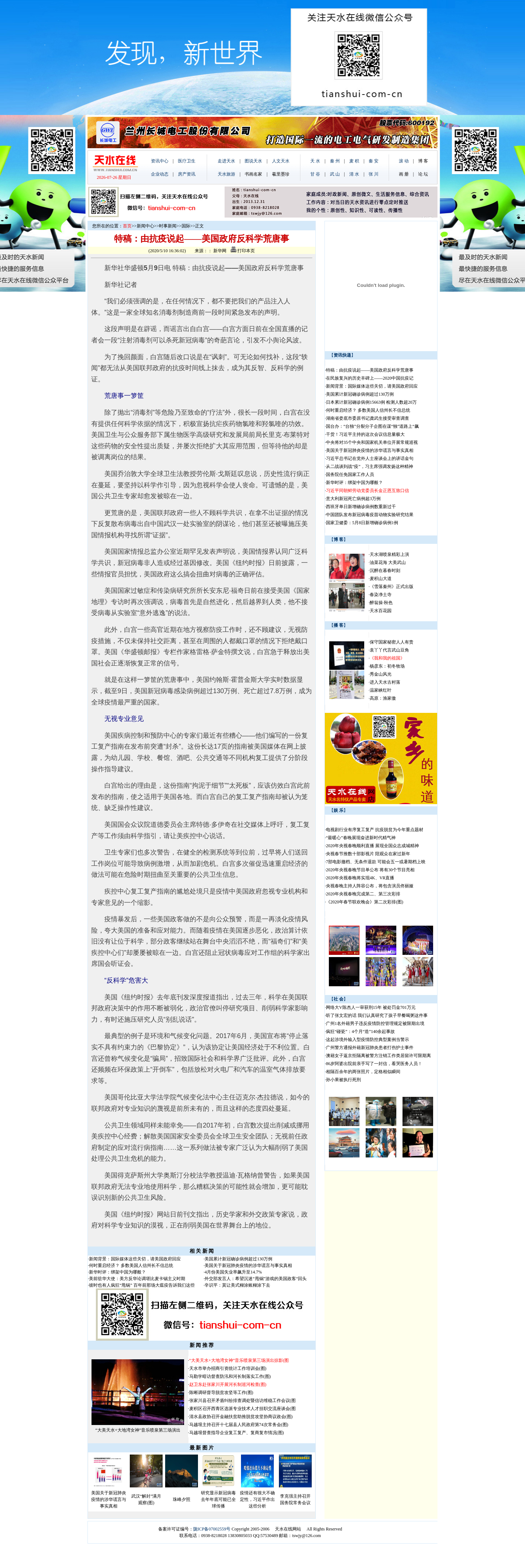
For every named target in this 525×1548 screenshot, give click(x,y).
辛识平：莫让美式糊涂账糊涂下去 (237, 1285)
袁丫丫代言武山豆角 (389, 650)
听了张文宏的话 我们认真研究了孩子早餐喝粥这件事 (377, 1015)
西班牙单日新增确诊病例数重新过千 (361, 506)
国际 (186, 225)
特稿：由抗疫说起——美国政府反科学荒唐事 (369, 370)
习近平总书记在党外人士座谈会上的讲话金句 (369, 458)
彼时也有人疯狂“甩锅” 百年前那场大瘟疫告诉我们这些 (142, 1285)
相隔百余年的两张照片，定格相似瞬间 (363, 1071)
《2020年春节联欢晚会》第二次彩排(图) (364, 901)
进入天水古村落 (385, 682)
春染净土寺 (381, 594)
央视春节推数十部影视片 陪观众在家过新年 (368, 853)
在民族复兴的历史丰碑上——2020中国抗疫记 (369, 378)
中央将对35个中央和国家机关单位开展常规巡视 (372, 442)
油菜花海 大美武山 (388, 562)
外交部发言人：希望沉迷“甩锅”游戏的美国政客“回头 (256, 1278)
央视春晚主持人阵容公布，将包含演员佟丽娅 (369, 885)
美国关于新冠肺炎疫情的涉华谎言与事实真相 (248, 1265)
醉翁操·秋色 (381, 602)
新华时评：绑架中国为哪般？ (117, 1272)
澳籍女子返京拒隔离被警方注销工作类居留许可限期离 (378, 1055)
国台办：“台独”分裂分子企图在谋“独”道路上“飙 (372, 426)
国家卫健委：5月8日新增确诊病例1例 (362, 522)
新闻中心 (145, 225)
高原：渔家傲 (383, 698)
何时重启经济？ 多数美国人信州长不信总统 (131, 1265)
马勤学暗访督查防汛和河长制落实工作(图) (230, 1376)
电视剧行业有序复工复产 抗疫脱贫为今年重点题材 (374, 829)
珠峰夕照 (181, 1499)
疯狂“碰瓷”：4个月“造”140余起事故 (360, 1031)
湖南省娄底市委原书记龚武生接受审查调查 (367, 418)
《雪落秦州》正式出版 (391, 586)
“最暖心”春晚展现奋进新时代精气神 (361, 837)
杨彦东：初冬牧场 (387, 666)
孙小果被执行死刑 (343, 1079)
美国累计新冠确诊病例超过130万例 (238, 1258)
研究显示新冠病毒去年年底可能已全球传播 (218, 1499)
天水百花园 (381, 610)
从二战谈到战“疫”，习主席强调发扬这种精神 (369, 466)
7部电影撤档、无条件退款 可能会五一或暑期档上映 (375, 861)
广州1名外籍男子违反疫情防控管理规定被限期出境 (375, 1023)
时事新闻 (167, 225)
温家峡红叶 (381, 690)
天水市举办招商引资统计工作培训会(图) (228, 1368)
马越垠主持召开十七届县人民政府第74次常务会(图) (238, 1424)
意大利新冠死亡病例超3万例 (353, 498)
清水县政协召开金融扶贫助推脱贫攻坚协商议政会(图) (241, 1416)
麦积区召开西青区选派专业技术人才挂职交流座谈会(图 (242, 1408)
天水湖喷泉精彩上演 (389, 554)
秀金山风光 (381, 674)
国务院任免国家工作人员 (350, 474)
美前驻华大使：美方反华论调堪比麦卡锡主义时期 (137, 1278)
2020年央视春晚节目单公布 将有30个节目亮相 (370, 869)
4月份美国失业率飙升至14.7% (233, 1272)
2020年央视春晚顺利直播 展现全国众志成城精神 (372, 845)
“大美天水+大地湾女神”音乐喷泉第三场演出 (138, 1430)
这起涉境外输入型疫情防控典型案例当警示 (367, 1039)
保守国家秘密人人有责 (391, 642)
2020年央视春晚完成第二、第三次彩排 (363, 893)
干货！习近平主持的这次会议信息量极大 (365, 434)
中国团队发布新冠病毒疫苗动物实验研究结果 (369, 514)
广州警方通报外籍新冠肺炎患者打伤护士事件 (369, 1047)
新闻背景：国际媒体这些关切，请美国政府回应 (135, 1258)
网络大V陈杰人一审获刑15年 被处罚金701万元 (371, 1007)
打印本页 (243, 250)
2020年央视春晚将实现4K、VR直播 (360, 877)
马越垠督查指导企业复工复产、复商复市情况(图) (236, 1432)
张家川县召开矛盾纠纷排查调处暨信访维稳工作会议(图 (242, 1400)
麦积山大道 (381, 578)
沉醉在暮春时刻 (385, 570)
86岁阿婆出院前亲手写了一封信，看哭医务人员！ (374, 1063)
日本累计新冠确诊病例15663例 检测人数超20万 (371, 402)
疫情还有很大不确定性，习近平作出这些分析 (257, 1499)
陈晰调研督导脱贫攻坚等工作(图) (221, 1392)
